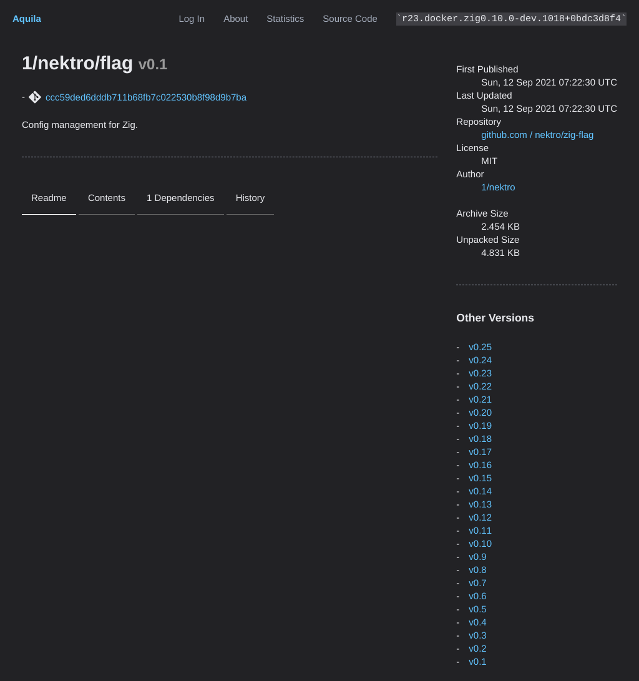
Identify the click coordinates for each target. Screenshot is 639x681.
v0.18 (480, 439)
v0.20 (480, 413)
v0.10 (480, 544)
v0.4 (477, 622)
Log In (191, 19)
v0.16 (480, 465)
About (235, 19)
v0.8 (477, 570)
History (250, 198)
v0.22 (480, 386)
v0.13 (480, 504)
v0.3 (477, 635)
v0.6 (477, 596)
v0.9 (477, 557)
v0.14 (480, 491)
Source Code (350, 19)
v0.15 (480, 478)
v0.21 (480, 399)
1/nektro (498, 187)
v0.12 (480, 517)
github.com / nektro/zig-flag (537, 135)
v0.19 (480, 426)
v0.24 (480, 360)
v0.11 (480, 531)
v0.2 (477, 649)
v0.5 (477, 609)
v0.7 (477, 583)
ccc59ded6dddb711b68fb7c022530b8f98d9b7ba (146, 97)
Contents (106, 198)
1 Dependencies (180, 198)
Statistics (285, 19)
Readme (49, 198)
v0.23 (480, 373)
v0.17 (480, 452)
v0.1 (477, 662)
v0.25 (480, 347)
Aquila (26, 19)
